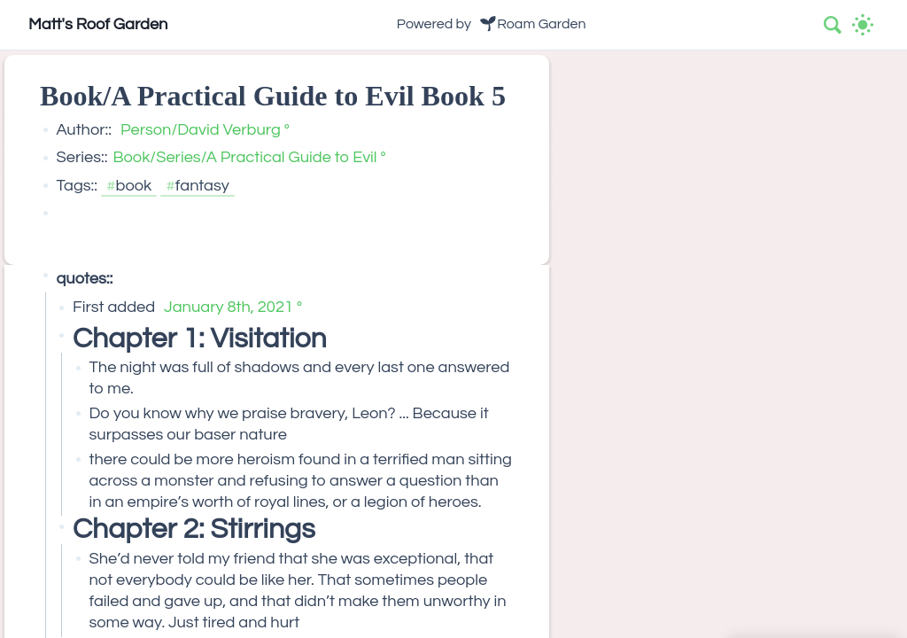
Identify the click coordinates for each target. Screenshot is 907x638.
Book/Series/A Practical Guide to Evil (244, 157)
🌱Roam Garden (532, 24)
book (134, 185)
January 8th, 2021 (228, 307)
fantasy (202, 185)
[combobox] (833, 25)
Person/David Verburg (200, 129)
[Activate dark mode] (862, 25)
